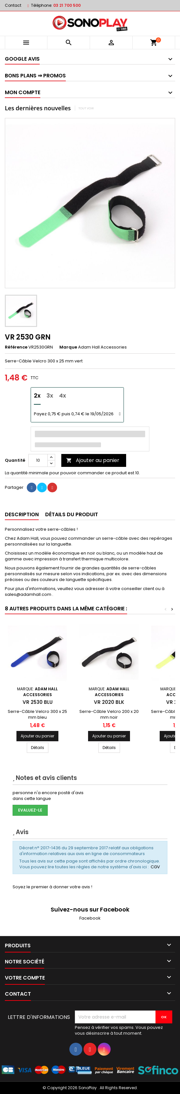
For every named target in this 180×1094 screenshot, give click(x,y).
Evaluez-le (30, 810)
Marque (68, 347)
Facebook (90, 918)
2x (37, 395)
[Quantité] (38, 460)
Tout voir (86, 108)
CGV (155, 867)
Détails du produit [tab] (71, 514)
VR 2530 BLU (38, 702)
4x (62, 395)
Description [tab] (22, 514)
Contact (13, 5)
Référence (16, 347)
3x (49, 395)
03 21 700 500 (67, 5)
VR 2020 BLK (109, 702)
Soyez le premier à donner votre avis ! (52, 887)
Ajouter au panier (92, 460)
